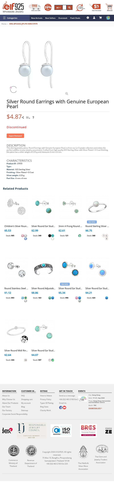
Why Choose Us (8, 399)
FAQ (23, 395)
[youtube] (64, 408)
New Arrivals (36, 18)
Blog (23, 406)
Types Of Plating (46, 403)
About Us (6, 395)
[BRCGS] (88, 430)
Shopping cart (27, 399)
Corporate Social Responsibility (15, 414)
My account (26, 403)
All (58, 7)
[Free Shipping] (34, 7)
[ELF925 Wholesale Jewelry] (13, 7)
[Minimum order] (109, 7)
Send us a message (67, 395)
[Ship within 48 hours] (80, 7)
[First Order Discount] (95, 7)
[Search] (64, 7)
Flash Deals (75, 18)
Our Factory (7, 410)
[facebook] (60, 408)
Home (3, 24)
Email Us (62, 403)
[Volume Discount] (48, 7)
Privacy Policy (45, 399)
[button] (15, 18)
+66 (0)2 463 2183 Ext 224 (69, 399)
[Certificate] (31, 430)
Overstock (62, 18)
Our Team (6, 406)
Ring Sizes (44, 406)
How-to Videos (46, 395)
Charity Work (45, 410)
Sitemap (24, 410)
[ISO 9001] (60, 430)
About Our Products (10, 403)
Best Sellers (50, 18)
